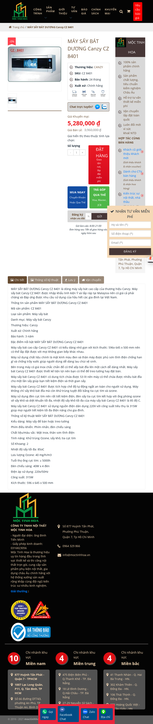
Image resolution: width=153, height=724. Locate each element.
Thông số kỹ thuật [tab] (44, 280)
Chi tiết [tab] (17, 280)
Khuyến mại (111, 11)
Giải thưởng (19, 591)
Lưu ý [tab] (70, 280)
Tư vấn (74, 9)
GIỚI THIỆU (63, 11)
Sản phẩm (50, 9)
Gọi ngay (47, 714)
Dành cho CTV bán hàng (132, 180)
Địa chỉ (105, 714)
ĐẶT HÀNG (102, 164)
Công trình (37, 11)
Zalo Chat (89, 714)
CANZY (98, 67)
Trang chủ (18, 27)
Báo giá (84, 11)
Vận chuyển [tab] (91, 280)
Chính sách (96, 11)
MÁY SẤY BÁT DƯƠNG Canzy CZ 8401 (50, 27)
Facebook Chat (66, 714)
